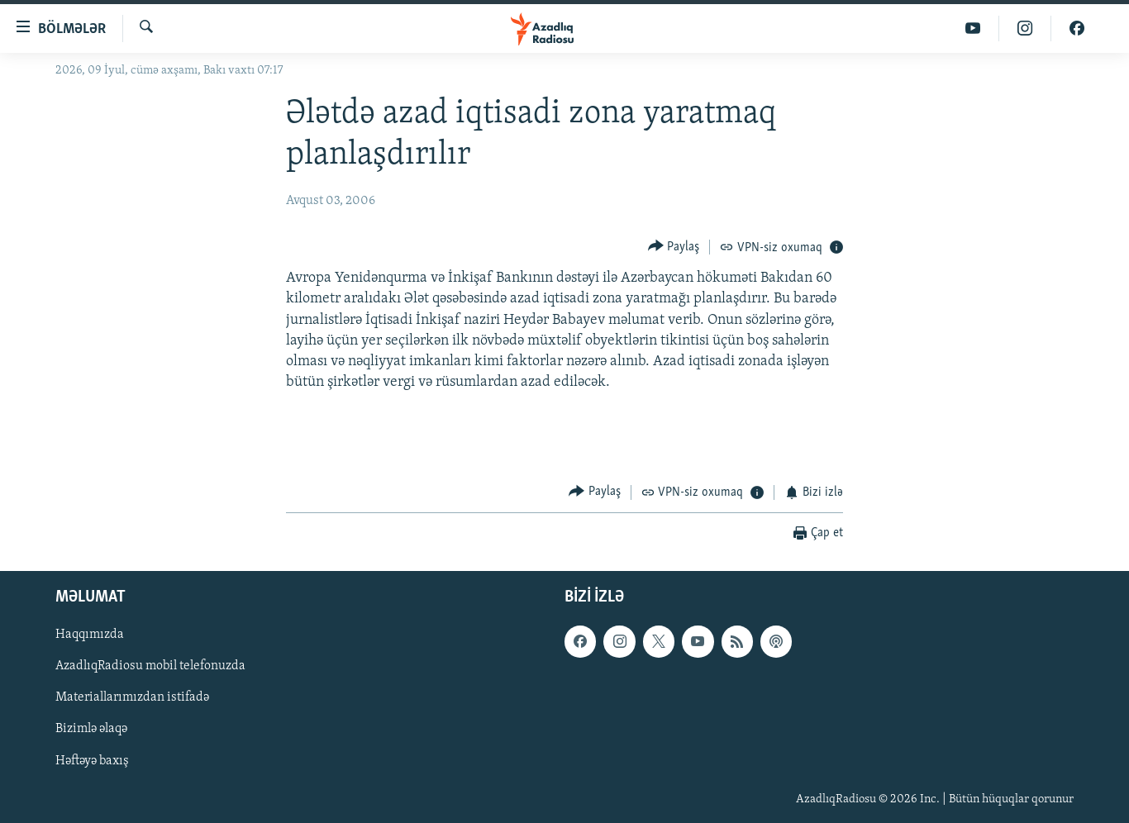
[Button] (674, 246)
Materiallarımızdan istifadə (132, 697)
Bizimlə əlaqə (91, 728)
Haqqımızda (89, 634)
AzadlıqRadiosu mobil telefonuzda (150, 666)
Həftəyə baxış (92, 760)
